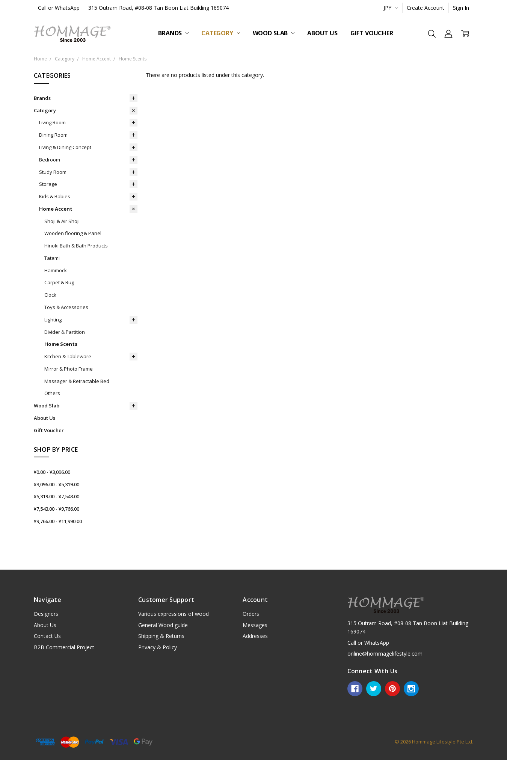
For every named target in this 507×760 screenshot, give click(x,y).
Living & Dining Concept (65, 147)
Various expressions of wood (173, 613)
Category (220, 33)
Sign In (461, 7)
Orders (251, 613)
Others (52, 393)
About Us (322, 33)
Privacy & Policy (157, 647)
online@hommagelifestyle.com (384, 653)
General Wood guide (163, 625)
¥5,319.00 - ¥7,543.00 (56, 496)
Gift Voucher (371, 33)
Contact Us (47, 635)
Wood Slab (273, 33)
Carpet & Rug (59, 282)
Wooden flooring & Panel (72, 233)
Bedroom (49, 159)
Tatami (52, 258)
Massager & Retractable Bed (76, 381)
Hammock (55, 270)
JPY (390, 7)
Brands (173, 33)
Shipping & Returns (161, 635)
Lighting (53, 319)
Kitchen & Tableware (67, 356)
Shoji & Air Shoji (62, 221)
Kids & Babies (54, 196)
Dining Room (53, 134)
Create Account (425, 7)
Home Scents (60, 344)
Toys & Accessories (66, 307)
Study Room (52, 172)
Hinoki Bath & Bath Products (76, 245)
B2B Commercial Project (64, 647)
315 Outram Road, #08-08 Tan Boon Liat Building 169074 (158, 7)
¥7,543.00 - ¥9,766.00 (56, 508)
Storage (48, 184)
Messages (255, 625)
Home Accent (55, 208)
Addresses (255, 635)
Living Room (52, 122)
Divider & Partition (64, 332)
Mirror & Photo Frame (68, 368)
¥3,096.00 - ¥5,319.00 (56, 484)
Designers (46, 613)
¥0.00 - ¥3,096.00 (52, 472)
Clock (50, 294)
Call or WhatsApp (59, 7)
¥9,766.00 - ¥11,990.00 (58, 521)
